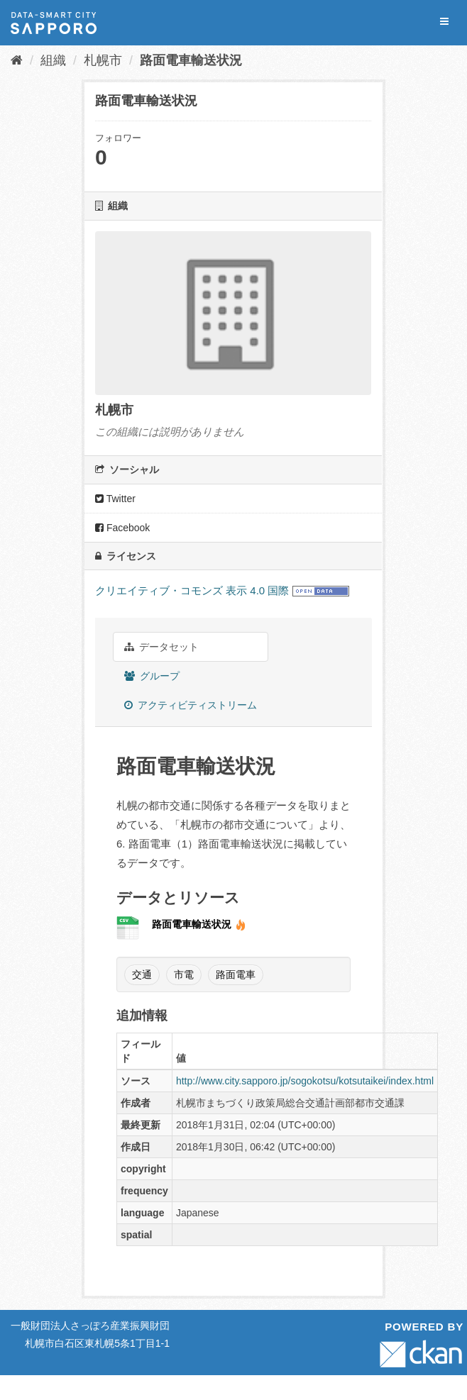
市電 (184, 974)
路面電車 (236, 974)
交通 (142, 974)
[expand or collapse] (444, 22)
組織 (53, 60)
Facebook (122, 527)
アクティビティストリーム (190, 705)
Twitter (115, 498)
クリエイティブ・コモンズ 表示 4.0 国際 (192, 590)
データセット (161, 646)
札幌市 (103, 60)
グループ (152, 676)
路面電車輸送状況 (191, 60)
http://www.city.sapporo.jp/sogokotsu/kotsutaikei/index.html (305, 1081)
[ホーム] (17, 60)
